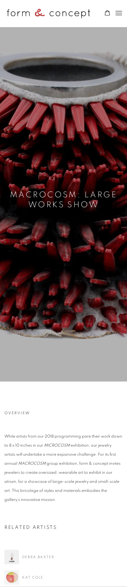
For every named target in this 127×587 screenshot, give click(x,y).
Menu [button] (118, 13)
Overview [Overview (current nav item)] (17, 413)
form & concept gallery (48, 13)
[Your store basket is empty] (107, 13)
